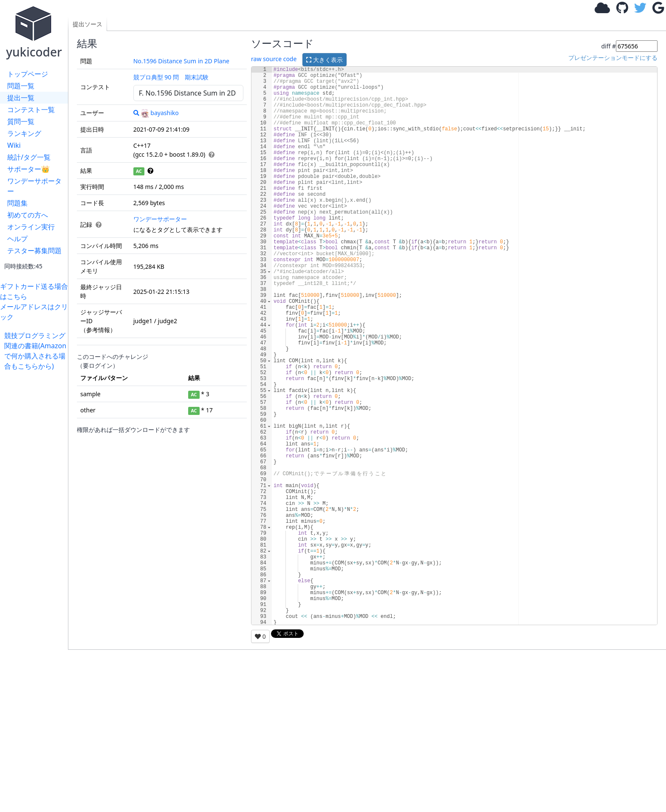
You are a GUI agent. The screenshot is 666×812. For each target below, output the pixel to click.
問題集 (17, 203)
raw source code (273, 59)
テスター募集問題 (34, 250)
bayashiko (159, 113)
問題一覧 (20, 85)
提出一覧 (20, 97)
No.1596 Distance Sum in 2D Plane (181, 61)
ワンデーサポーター (34, 186)
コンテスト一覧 (31, 109)
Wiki (14, 145)
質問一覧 (20, 121)
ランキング (24, 133)
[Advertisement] (36, 498)
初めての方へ (27, 215)
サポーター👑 (28, 169)
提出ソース (87, 24)
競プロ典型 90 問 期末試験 (171, 77)
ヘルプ (17, 238)
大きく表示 (324, 60)
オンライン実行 (31, 226)
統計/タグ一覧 (29, 157)
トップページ (27, 74)
